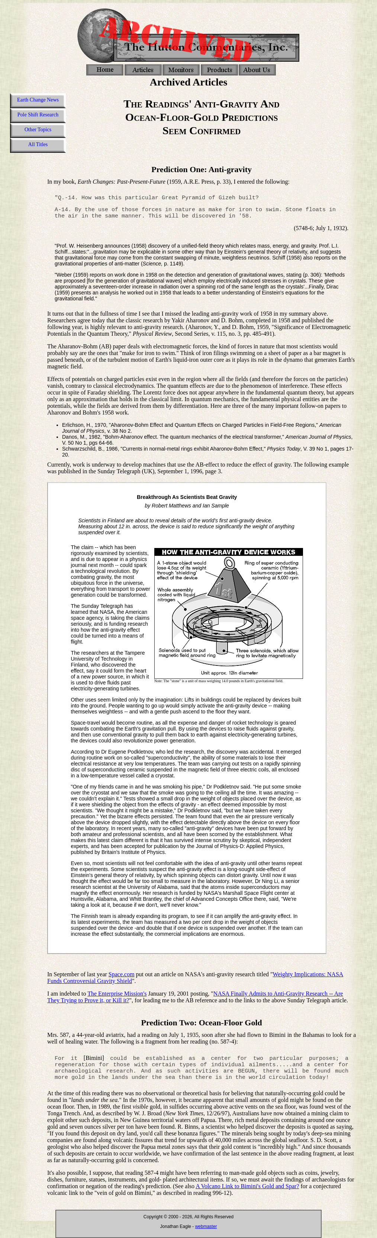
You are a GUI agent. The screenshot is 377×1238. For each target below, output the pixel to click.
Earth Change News (38, 100)
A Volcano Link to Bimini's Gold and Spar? (247, 1186)
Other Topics (38, 129)
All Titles (38, 144)
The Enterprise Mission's (116, 993)
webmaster (206, 1226)
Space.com (122, 974)
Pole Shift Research (37, 114)
